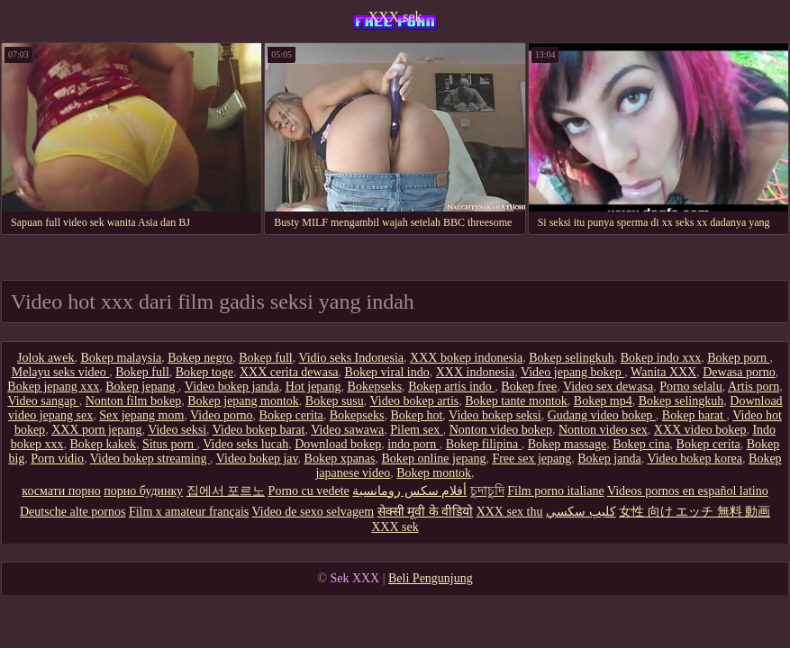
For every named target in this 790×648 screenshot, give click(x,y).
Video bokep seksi (495, 415)
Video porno (221, 415)
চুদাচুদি (487, 491)
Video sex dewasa (608, 386)
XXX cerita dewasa (289, 372)
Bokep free (529, 386)
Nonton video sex (603, 429)
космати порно (61, 491)
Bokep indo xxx (661, 357)
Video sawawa (347, 429)
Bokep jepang (141, 386)
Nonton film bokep (134, 401)
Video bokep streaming (150, 458)
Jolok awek (45, 357)
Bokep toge (204, 372)
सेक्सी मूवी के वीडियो (425, 511)
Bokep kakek (102, 444)
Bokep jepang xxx (53, 386)
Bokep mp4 (603, 401)
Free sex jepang (531, 458)
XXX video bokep (700, 429)
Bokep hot (416, 415)
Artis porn (753, 386)
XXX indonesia (475, 372)
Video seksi (177, 429)
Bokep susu (334, 401)
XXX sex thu (510, 511)
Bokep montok (433, 473)
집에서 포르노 (226, 491)
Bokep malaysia (120, 357)
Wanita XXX (663, 372)
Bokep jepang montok (243, 401)
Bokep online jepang (434, 458)
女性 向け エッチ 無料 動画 (694, 511)
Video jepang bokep (572, 372)
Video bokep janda (232, 386)
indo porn (413, 444)
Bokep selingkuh (571, 357)
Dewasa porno (739, 372)
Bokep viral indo (387, 372)
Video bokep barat (259, 429)
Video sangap (42, 401)
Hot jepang (313, 386)
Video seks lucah (245, 444)
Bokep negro (200, 357)
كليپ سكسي (581, 511)
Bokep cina (641, 444)
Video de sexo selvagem (313, 511)
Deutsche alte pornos (72, 511)
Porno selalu (690, 386)
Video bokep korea (694, 458)
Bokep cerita (291, 415)
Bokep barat (694, 415)
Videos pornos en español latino (687, 491)
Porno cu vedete (309, 491)
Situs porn (169, 444)
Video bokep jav (257, 458)
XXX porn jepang (96, 429)
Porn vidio (57, 458)
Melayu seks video (60, 372)
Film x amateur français (189, 511)
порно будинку (143, 491)
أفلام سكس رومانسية (409, 491)
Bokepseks (375, 386)
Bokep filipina (484, 444)
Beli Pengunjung (430, 578)
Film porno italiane (555, 491)
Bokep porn (738, 357)
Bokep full (266, 357)
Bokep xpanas (340, 458)
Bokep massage (567, 444)
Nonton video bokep (500, 429)
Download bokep (338, 444)
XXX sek (395, 16)
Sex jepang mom (141, 415)
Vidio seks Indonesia (351, 357)
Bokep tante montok (516, 401)
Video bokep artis (414, 401)
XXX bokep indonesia (466, 357)
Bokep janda (608, 458)
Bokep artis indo (451, 386)
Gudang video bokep (602, 415)
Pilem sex (416, 429)
